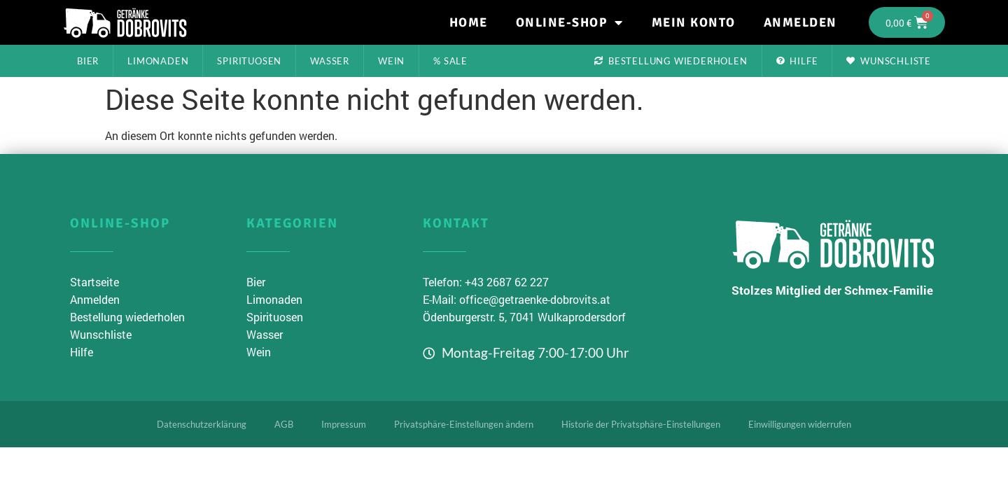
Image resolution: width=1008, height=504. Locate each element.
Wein (391, 60)
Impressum (343, 424)
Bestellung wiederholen (670, 60)
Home (468, 22)
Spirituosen (249, 60)
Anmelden (800, 22)
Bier (88, 60)
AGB (283, 424)
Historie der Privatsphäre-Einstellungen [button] (640, 424)
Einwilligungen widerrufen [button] (799, 424)
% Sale (450, 60)
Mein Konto (694, 22)
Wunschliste (888, 60)
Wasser (329, 60)
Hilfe (797, 60)
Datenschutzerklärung (201, 424)
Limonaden (157, 60)
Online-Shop (570, 22)
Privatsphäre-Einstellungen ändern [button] (463, 424)
